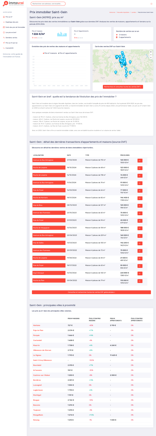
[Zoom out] (150, 54)
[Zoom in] (150, 51)
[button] (120, 57)
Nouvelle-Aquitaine (123, 12)
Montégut (37, 395)
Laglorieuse (38, 390)
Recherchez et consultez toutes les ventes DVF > (122, 87)
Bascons (36, 405)
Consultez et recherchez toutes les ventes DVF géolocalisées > (91, 292)
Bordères (37, 380)
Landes (133, 12)
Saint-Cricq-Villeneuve (42, 360)
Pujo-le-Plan (38, 330)
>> (139, 161)
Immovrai (112, 12)
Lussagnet (37, 385)
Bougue (36, 400)
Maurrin (36, 345)
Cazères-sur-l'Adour (41, 375)
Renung (36, 420)
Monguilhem (38, 415)
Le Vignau (37, 355)
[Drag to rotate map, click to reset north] (150, 57)
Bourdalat (37, 365)
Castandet (37, 340)
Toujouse (36, 410)
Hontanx (36, 325)
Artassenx (37, 370)
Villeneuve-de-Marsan (42, 350)
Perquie (36, 335)
